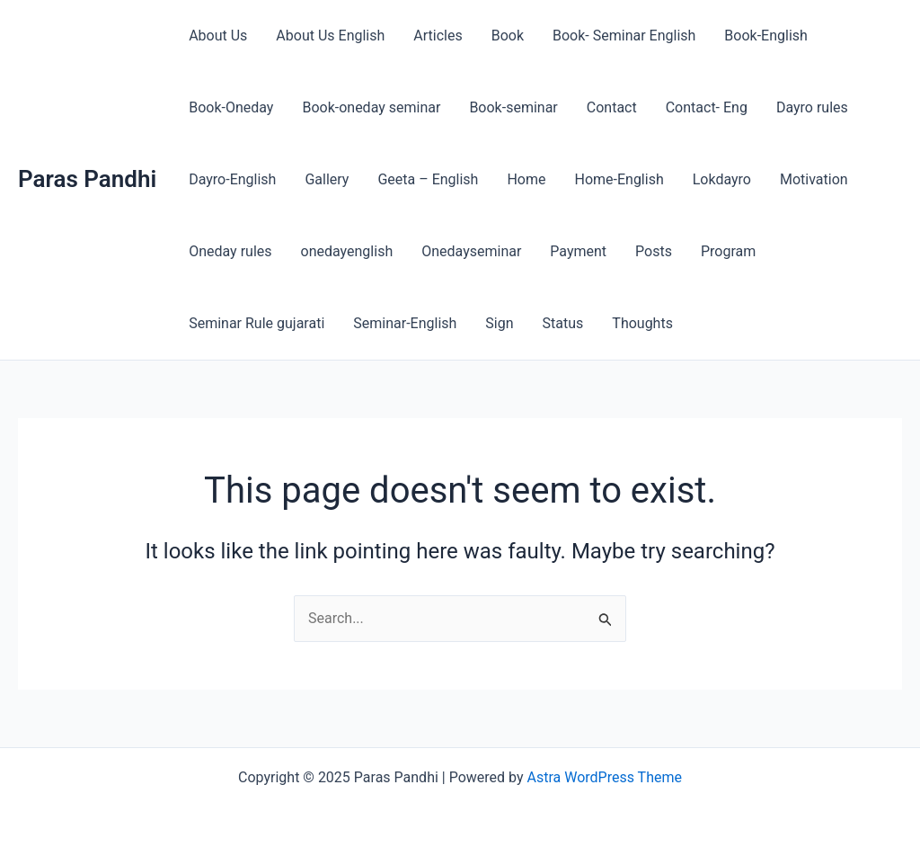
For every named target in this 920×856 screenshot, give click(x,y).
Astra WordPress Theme (604, 777)
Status (563, 323)
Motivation (814, 179)
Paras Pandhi (87, 178)
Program (728, 251)
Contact (612, 107)
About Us (218, 35)
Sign (499, 323)
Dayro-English (232, 179)
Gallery (327, 179)
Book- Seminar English (624, 35)
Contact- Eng (707, 107)
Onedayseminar (471, 251)
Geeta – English (427, 179)
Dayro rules (812, 107)
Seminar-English (404, 323)
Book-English (766, 35)
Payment (578, 251)
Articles (437, 35)
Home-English (618, 179)
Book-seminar (513, 107)
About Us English (330, 35)
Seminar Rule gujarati (256, 323)
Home (526, 179)
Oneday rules (230, 251)
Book (507, 35)
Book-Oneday (231, 107)
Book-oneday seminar (371, 107)
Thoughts (642, 323)
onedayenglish (347, 251)
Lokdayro (722, 179)
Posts (653, 251)
